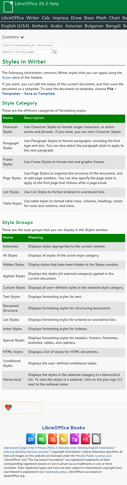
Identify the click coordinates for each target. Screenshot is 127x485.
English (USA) (15, 26)
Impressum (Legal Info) (19, 448)
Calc (46, 18)
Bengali (113, 26)
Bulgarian (93, 26)
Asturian (73, 26)
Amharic (40, 26)
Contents (10, 37)
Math (101, 18)
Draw (76, 18)
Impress (60, 18)
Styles (6, 77)
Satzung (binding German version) (26, 452)
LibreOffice (12, 18)
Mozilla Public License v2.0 (94, 456)
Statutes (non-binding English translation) (86, 448)
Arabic (56, 26)
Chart (114, 18)
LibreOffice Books (63, 427)
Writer (32, 18)
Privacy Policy (46, 448)
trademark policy (56, 472)
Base (89, 18)
